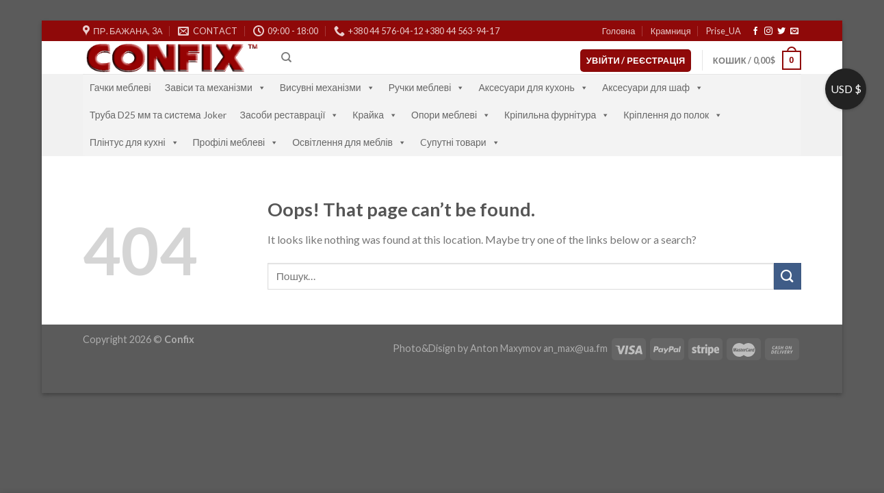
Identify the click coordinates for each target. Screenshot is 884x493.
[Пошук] (286, 58)
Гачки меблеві (120, 87)
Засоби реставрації (289, 115)
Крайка (375, 115)
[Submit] (787, 276)
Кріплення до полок (673, 115)
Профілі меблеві (236, 142)
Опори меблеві (451, 115)
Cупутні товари (460, 142)
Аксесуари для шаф (652, 87)
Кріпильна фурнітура (557, 115)
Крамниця (671, 30)
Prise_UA (723, 30)
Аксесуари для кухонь (533, 87)
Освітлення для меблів (349, 142)
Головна (619, 30)
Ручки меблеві (427, 87)
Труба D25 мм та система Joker (158, 115)
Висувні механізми (327, 87)
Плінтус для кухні (134, 142)
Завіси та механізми (215, 87)
